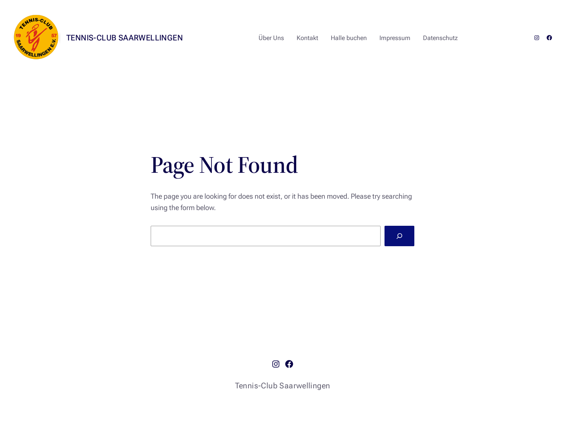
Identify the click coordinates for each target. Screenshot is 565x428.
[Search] (399, 236)
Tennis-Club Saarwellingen (124, 37)
